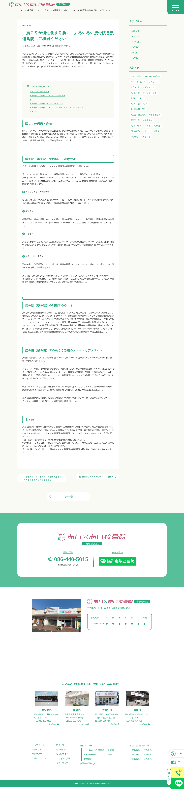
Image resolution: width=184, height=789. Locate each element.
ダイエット (136, 36)
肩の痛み (135, 52)
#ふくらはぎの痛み (139, 104)
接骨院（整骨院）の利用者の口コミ (46, 103)
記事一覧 (68, 496)
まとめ (33, 111)
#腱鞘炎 (134, 137)
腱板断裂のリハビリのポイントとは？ (96, 476)
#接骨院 (157, 126)
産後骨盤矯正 (90, 755)
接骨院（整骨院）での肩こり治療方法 (47, 96)
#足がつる (146, 137)
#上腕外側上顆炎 (138, 115)
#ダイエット (148, 87)
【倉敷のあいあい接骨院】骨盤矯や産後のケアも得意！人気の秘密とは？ (42, 478)
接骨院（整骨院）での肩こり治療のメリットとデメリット (56, 107)
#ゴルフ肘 (135, 87)
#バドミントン (137, 98)
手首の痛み (136, 42)
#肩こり (147, 131)
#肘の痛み (135, 131)
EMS (110, 755)
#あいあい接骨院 (152, 76)
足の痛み (135, 58)
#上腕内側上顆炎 (138, 109)
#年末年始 (148, 120)
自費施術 (88, 759)
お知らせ (135, 31)
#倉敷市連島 (154, 115)
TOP (21, 10)
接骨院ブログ (34, 10)
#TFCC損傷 (136, 76)
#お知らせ (153, 82)
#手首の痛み (136, 126)
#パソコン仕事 (149, 93)
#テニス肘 (135, 93)
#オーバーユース (138, 82)
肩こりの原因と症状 (39, 92)
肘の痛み (135, 47)
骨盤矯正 (112, 750)
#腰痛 (156, 131)
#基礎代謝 (135, 120)
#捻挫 (148, 126)
